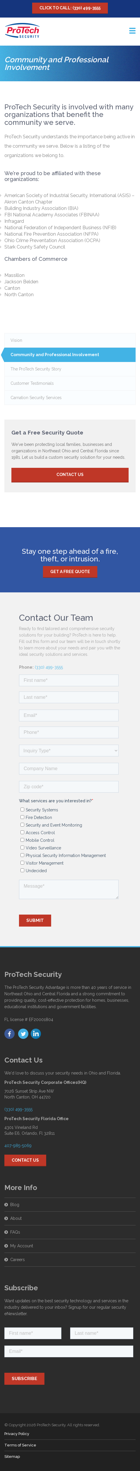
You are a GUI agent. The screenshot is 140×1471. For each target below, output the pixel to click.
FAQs (15, 1215)
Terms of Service (20, 1445)
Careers (17, 1242)
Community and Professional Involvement (55, 354)
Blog (14, 1187)
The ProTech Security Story (36, 369)
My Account (21, 1229)
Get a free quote (70, 554)
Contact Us (70, 474)
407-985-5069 (18, 1128)
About (16, 1201)
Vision (16, 340)
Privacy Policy (16, 1434)
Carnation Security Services (36, 397)
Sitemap (12, 1456)
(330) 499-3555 (49, 650)
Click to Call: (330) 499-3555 (70, 8)
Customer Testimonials (32, 383)
